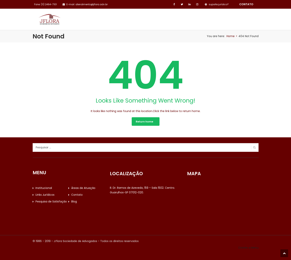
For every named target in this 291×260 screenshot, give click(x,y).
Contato (178, 18)
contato (246, 4)
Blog (242, 18)
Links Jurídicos (150, 18)
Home (231, 36)
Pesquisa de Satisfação (211, 18)
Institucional (84, 18)
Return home (144, 121)
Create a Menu (248, 248)
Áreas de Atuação (117, 18)
